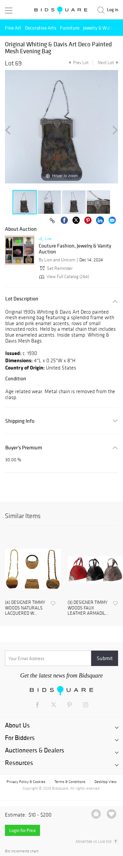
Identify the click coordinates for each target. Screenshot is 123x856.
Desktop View (105, 781)
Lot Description (21, 299)
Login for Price (22, 830)
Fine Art (13, 28)
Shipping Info (19, 421)
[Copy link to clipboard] (52, 221)
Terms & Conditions (69, 781)
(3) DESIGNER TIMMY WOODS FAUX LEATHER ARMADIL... (88, 608)
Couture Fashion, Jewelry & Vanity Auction (75, 248)
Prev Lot (78, 62)
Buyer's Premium (23, 447)
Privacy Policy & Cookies (26, 781)
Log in (112, 9)
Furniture (69, 28)
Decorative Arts (40, 28)
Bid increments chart (21, 851)
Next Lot (108, 62)
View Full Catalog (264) (63, 276)
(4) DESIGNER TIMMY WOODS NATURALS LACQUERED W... (25, 608)
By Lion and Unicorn (57, 259)
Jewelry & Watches (101, 28)
